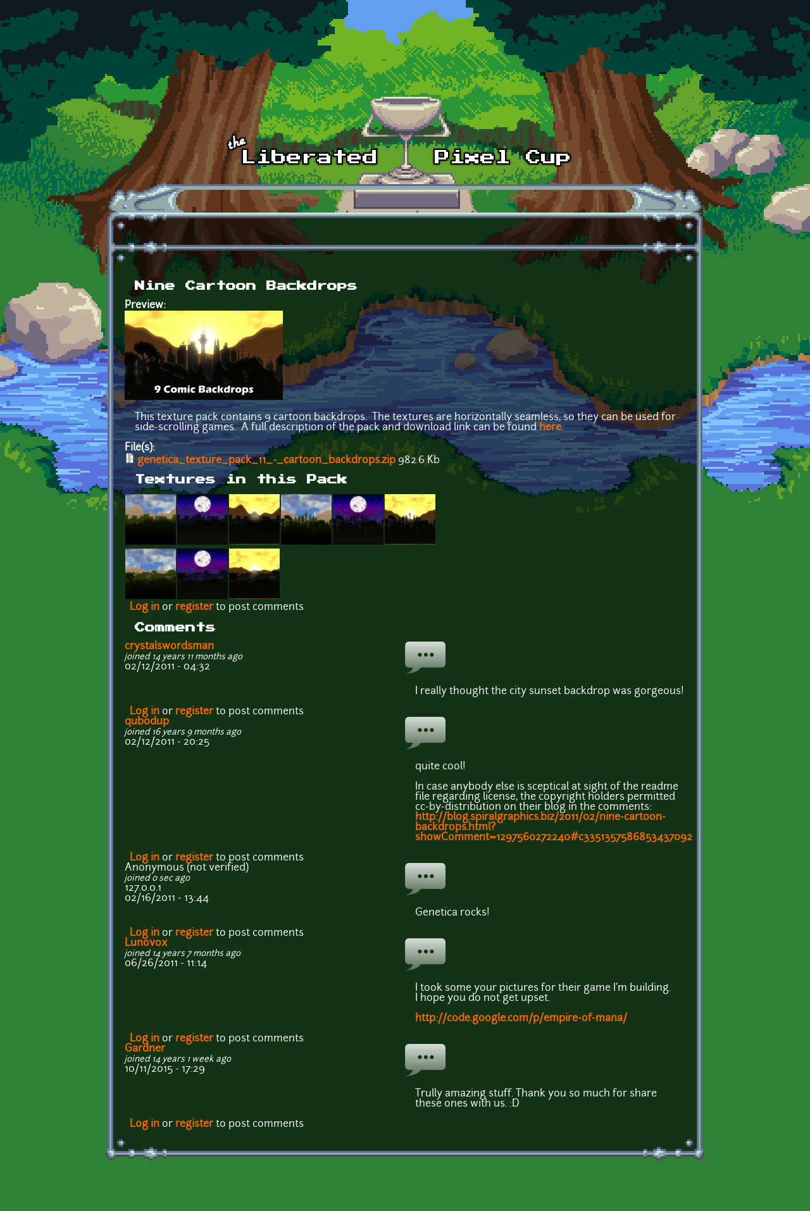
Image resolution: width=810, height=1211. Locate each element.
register (194, 607)
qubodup (147, 722)
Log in (144, 607)
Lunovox (146, 943)
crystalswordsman (169, 647)
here (550, 428)
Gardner (145, 1049)
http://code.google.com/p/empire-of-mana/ (521, 1019)
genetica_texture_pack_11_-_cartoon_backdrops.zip (266, 461)
